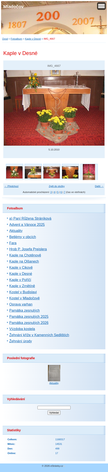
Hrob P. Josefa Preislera (28, 249)
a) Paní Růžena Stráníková (30, 218)
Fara (12, 243)
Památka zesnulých (24, 310)
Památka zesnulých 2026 (28, 323)
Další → (99, 186)
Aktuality (15, 231)
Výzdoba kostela (22, 329)
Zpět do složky (57, 186)
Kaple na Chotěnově (25, 255)
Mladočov (13, 6)
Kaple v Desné (33, 38)
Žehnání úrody (20, 341)
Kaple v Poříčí (20, 280)
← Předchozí (11, 186)
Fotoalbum (16, 38)
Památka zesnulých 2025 (28, 316)
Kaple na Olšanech (24, 261)
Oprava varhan (20, 304)
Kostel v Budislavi (23, 292)
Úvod (5, 38)
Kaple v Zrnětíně (22, 286)
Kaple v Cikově (21, 267)
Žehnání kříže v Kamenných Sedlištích (39, 335)
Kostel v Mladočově (24, 298)
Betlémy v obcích (22, 237)
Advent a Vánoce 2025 (27, 224)
